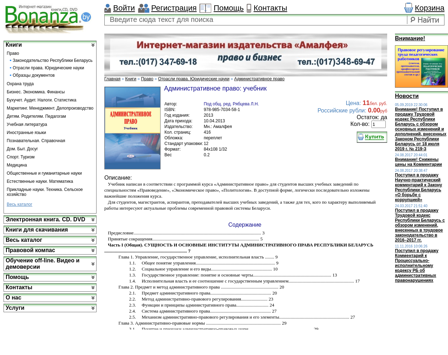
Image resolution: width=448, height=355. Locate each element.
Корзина (429, 8)
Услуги (15, 308)
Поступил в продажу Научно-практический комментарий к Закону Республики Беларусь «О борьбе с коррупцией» (418, 187)
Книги (14, 45)
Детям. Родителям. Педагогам (36, 116)
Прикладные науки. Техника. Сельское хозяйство (45, 192)
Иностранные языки (26, 132)
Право (13, 53)
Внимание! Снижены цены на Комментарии (418, 162)
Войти (124, 8)
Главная (112, 78)
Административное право (259, 78)
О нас (13, 298)
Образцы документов (34, 75)
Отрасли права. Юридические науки (48, 67)
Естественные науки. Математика (40, 181)
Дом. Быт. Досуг (22, 148)
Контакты (270, 8)
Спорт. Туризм (21, 157)
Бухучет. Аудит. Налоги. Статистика (41, 100)
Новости (407, 96)
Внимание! (410, 38)
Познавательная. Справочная (36, 140)
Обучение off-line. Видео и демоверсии (43, 263)
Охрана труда (20, 83)
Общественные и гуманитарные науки (44, 173)
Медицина (17, 165)
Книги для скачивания (37, 230)
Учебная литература (27, 124)
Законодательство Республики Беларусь (53, 60)
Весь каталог (19, 204)
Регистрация (174, 8)
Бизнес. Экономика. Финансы (36, 91)
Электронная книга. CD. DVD (45, 219)
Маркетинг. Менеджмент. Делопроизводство (50, 108)
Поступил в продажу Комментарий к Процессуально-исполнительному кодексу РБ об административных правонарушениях (416, 265)
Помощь (229, 8)
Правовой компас (30, 250)
